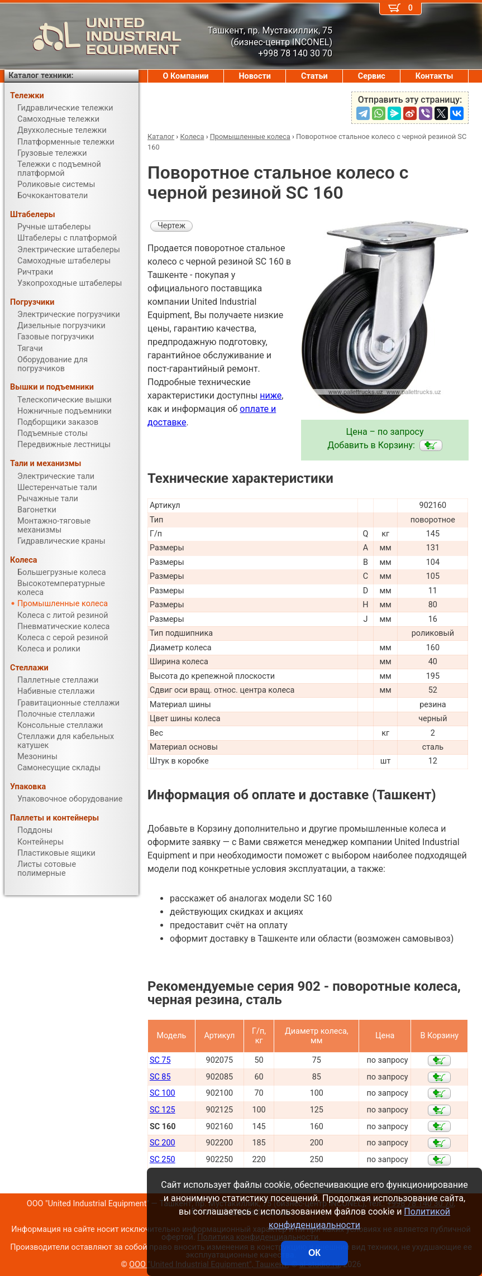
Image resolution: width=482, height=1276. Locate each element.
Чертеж (171, 226)
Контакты (435, 76)
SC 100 (162, 1093)
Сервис (371, 76)
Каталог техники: (40, 75)
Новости (254, 76)
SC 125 (162, 1110)
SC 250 (162, 1159)
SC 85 (160, 1077)
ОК (314, 1253)
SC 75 (160, 1060)
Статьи (314, 76)
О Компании (186, 76)
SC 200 (162, 1143)
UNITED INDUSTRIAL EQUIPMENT (93, 36)
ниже (270, 395)
